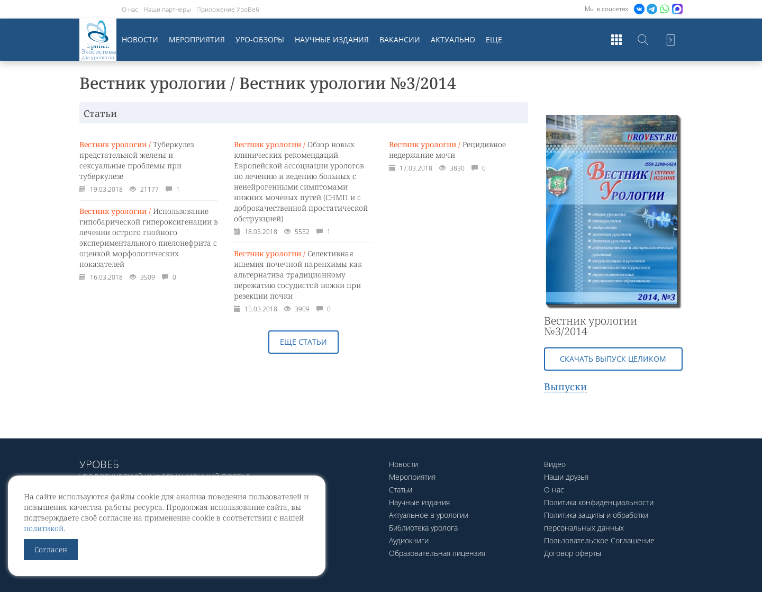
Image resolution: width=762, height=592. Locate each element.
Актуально (453, 39)
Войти (669, 40)
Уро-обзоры (259, 39)
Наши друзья (566, 477)
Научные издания (332, 39)
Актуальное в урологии (428, 515)
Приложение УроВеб (227, 9)
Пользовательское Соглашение (599, 540)
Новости (140, 39)
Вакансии (399, 39)
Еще (494, 39)
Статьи (400, 490)
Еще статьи (303, 342)
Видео (555, 464)
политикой (44, 528)
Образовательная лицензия (437, 553)
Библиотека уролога (423, 528)
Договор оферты (572, 553)
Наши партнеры (167, 9)
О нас (130, 9)
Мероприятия (197, 39)
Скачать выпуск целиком (613, 359)
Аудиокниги (409, 540)
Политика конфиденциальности (599, 502)
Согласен (50, 549)
